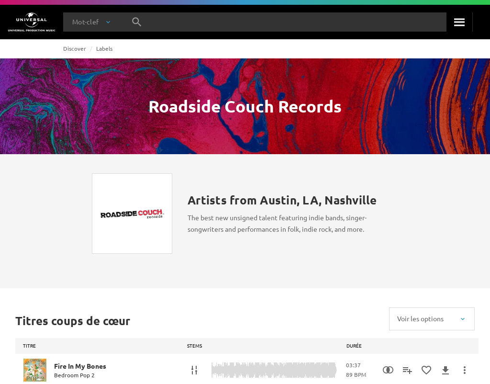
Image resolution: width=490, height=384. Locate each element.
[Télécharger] (445, 370)
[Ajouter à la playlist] (407, 370)
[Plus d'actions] (464, 370)
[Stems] (194, 370)
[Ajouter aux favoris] (426, 370)
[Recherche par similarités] (388, 370)
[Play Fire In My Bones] (34, 370)
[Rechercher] (459, 22)
